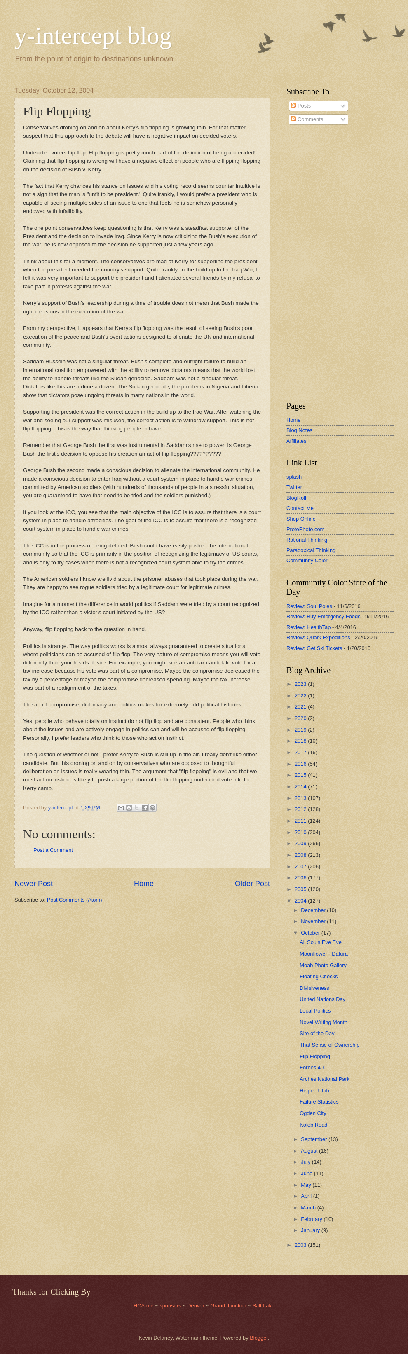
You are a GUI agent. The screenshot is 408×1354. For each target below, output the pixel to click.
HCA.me (144, 1306)
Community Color (306, 560)
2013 (301, 798)
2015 (301, 775)
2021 (301, 707)
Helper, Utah (314, 1090)
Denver (196, 1306)
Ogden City (313, 1113)
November (314, 921)
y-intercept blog (93, 35)
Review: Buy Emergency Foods (323, 616)
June (307, 1173)
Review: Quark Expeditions (318, 637)
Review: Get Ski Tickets (314, 648)
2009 (301, 843)
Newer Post (33, 883)
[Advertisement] (311, 263)
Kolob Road (313, 1125)
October (311, 933)
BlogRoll (296, 498)
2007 (301, 866)
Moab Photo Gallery (323, 965)
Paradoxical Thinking (310, 550)
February (312, 1219)
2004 (301, 901)
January (311, 1230)
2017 (301, 752)
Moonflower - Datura (324, 954)
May (306, 1185)
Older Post (252, 883)
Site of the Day (317, 1033)
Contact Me (300, 508)
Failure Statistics (319, 1102)
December (314, 910)
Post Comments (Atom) (74, 900)
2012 (301, 809)
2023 (301, 684)
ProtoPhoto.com (305, 529)
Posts (301, 106)
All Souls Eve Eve (321, 942)
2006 (301, 878)
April (307, 1196)
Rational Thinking (306, 540)
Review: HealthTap (308, 627)
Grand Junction (228, 1306)
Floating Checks (319, 976)
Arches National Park (324, 1079)
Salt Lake (263, 1306)
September (314, 1139)
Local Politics (315, 1011)
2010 (301, 832)
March (309, 1207)
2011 (301, 821)
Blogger (259, 1338)
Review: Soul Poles (309, 606)
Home (144, 883)
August (310, 1151)
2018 (301, 741)
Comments (307, 119)
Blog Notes (299, 430)
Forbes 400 (313, 1067)
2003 (301, 1245)
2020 (301, 718)
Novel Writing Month (323, 1022)
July (306, 1162)
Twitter (294, 487)
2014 (301, 786)
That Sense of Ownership (329, 1045)
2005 (301, 889)
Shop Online (301, 519)
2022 (301, 695)
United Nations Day (322, 999)
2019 (301, 730)
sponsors (171, 1306)
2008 (301, 855)
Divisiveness (314, 988)
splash (294, 477)
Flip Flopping (315, 1056)
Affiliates (296, 441)
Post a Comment (53, 850)
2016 (301, 764)
